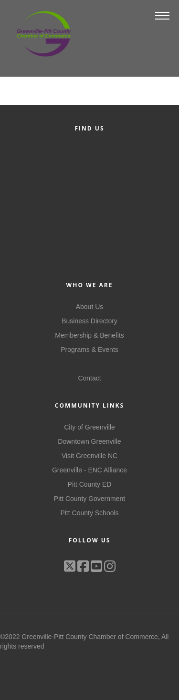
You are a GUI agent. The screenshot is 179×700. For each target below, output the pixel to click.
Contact (89, 378)
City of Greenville (89, 427)
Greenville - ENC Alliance (89, 470)
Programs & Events (89, 349)
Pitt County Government (89, 498)
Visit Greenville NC (89, 456)
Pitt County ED (90, 484)
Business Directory (89, 321)
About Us (90, 306)
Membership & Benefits (89, 335)
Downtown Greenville (89, 441)
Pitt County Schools (89, 513)
